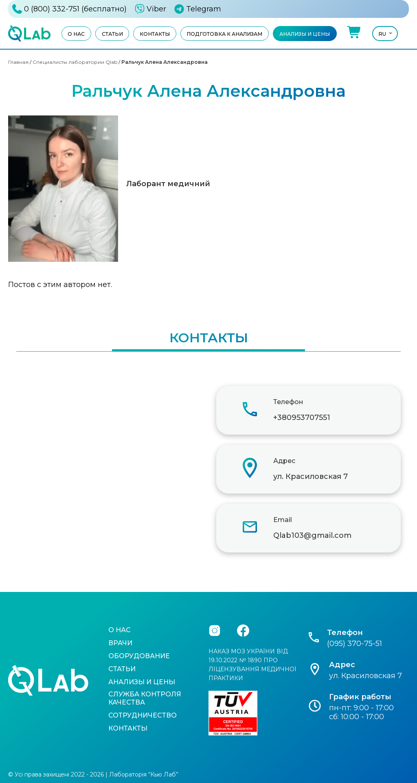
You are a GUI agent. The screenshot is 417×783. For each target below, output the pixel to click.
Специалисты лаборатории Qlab (75, 62)
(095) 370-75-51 (354, 643)
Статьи (112, 34)
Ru (382, 34)
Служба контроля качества (144, 698)
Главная (18, 62)
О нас (76, 34)
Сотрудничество (142, 715)
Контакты (155, 34)
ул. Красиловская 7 (310, 476)
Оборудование (139, 656)
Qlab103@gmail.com (312, 535)
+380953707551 (301, 417)
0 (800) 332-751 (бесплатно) (75, 8)
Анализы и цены (304, 34)
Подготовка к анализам (224, 34)
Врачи (120, 643)
